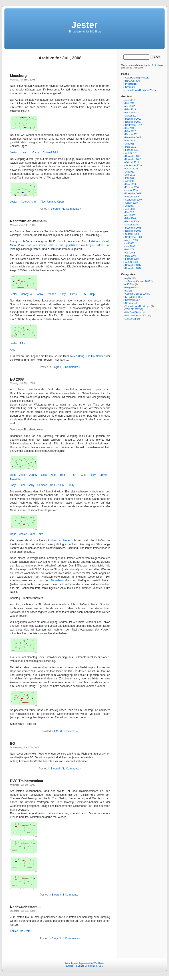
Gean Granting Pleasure (137, 77)
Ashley (33, 474)
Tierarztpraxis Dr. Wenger (137, 306)
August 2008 (131, 240)
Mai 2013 (129, 103)
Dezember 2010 (133, 156)
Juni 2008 (130, 246)
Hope (13, 474)
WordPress (98, 963)
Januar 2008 (131, 262)
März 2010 (130, 184)
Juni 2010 (130, 175)
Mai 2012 (129, 128)
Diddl (22, 485)
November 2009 (133, 193)
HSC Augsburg (132, 81)
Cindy (70, 485)
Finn (73, 474)
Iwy (24, 152)
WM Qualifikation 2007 (136, 315)
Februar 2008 (132, 259)
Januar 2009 (131, 224)
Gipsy (73, 294)
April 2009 (130, 215)
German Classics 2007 (138, 281)
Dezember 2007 (133, 265)
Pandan (51, 294)
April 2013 (130, 106)
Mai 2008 (129, 249)
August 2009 (131, 203)
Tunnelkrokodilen (61, 580)
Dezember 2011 (133, 137)
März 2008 (130, 256)
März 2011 (130, 147)
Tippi (92, 294)
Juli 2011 (129, 144)
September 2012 (133, 125)
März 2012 (130, 131)
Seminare (130, 87)
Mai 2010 (129, 178)
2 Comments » (71, 367)
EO (56, 731)
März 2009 (130, 218)
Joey (13, 485)
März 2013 (130, 109)
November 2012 (133, 122)
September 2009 (133, 200)
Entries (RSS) (73, 966)
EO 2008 (17, 379)
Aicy (12, 349)
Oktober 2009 (132, 196)
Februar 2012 (132, 134)
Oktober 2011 (132, 140)
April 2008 (130, 252)
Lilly (83, 294)
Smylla (103, 474)
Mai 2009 (129, 212)
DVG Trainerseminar (26, 781)
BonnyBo (26, 294)
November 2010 (133, 159)
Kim (40, 534)
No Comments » (71, 208)
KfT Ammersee (132, 297)
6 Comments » (69, 731)
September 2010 (133, 165)
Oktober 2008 (132, 234)
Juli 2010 (129, 172)
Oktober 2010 (132, 162)
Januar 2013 (131, 115)
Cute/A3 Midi (50, 152)
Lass (43, 474)
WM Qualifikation (133, 312)
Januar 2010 (131, 190)
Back (63, 474)
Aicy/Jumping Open (52, 201)
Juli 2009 (129, 206)
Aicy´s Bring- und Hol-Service (88, 356)
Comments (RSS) (93, 966)
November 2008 (133, 231)
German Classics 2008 (136, 294)
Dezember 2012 (133, 119)
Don (52, 485)
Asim (61, 485)
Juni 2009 (130, 209)
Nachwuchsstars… (25, 907)
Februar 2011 (132, 150)
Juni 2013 (130, 100)
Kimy (63, 294)
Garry (31, 485)
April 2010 (130, 181)
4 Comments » (71, 938)
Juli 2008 (129, 243)
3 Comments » (71, 894)
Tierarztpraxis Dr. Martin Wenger (141, 90)
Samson (41, 485)
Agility (128, 278)
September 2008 (133, 237)
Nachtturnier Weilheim (28, 221)
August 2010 (131, 168)
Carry (35, 152)
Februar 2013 (132, 112)
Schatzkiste (131, 300)
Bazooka (15, 478)
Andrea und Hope (59, 540)
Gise (83, 474)
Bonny (39, 294)
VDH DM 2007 (132, 309)
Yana (53, 474)
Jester (84, 25)
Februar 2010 (132, 187)
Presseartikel (131, 84)
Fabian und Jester (20, 931)
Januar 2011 (131, 153)
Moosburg (18, 76)
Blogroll (55, 208)
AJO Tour (130, 284)
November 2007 (133, 268)
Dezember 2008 (133, 228)
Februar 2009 (132, 221)
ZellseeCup (131, 318)
